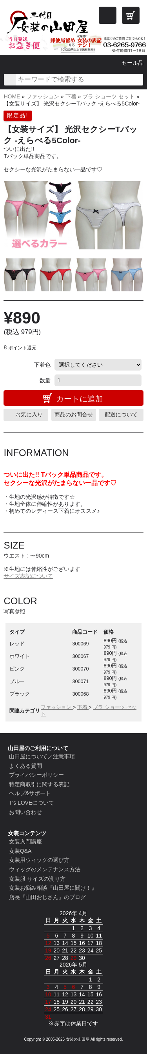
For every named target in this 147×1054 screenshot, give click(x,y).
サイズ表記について (28, 576)
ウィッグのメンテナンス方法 (44, 869)
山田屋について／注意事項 (42, 756)
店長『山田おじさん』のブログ (47, 897)
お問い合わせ (25, 812)
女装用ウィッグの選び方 (39, 860)
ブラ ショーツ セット (108, 96)
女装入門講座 (25, 841)
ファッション (42, 96)
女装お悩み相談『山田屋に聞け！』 (53, 888)
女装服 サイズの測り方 (37, 879)
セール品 (132, 63)
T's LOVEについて (31, 803)
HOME (12, 96)
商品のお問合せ (73, 414)
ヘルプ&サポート (30, 793)
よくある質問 (25, 766)
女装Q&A (20, 851)
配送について (121, 414)
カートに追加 (79, 398)
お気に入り (29, 414)
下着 (70, 96)
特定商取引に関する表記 (39, 784)
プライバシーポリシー (36, 775)
